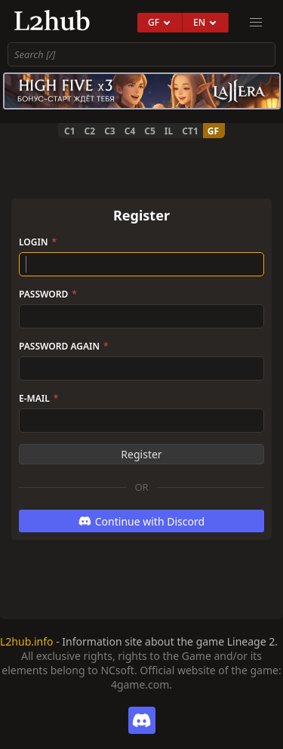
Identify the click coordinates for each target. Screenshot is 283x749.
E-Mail (38, 398)
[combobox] (141, 54)
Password (48, 294)
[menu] (255, 22)
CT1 (190, 131)
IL (169, 131)
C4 (130, 131)
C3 (109, 131)
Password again (64, 346)
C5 (149, 131)
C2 (90, 131)
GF (213, 131)
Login (38, 242)
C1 (69, 131)
